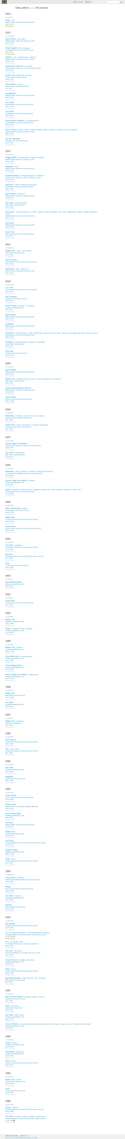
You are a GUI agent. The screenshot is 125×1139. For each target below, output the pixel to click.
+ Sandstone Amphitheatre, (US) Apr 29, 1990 (14, 1054)
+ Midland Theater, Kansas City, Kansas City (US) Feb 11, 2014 (19, 22)
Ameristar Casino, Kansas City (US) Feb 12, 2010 (16, 353)
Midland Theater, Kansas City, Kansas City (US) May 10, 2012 (19, 225)
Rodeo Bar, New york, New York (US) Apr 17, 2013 (16, 141)
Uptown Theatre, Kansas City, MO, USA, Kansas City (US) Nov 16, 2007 (23, 445)
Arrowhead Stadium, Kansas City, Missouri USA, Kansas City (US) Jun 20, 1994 (25, 843)
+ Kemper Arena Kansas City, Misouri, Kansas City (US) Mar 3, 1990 (21, 1063)
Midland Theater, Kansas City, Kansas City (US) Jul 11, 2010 (19, 326)
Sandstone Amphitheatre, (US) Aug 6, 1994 (14, 815)
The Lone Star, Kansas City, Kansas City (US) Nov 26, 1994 (19, 797)
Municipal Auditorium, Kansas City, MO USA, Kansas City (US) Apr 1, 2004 (24, 556)
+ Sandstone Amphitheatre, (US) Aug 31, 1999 (14, 649)
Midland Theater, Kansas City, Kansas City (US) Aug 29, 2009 (19, 372)
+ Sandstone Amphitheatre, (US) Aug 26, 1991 (14, 1017)
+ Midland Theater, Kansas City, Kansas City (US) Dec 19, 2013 (19, 41)
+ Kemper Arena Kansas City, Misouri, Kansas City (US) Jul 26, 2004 (21, 547)
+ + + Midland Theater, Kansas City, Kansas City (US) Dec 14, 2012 (24, 159)
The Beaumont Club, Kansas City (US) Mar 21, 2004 (17, 565)
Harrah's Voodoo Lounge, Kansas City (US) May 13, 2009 (18, 399)
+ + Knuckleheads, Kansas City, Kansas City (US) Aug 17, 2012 (21, 186)
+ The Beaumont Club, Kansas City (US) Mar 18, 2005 (17, 510)
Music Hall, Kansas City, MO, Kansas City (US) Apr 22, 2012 (19, 234)
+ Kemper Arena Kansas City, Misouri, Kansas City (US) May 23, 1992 (21, 971)
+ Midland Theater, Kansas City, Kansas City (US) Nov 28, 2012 (19, 168)
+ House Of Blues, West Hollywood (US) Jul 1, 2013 (17, 86)
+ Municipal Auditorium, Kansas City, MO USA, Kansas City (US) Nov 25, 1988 (24, 1109)
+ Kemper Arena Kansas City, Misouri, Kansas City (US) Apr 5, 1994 (21, 861)
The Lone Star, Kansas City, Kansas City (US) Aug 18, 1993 (19, 888)
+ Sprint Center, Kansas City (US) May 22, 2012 (16, 205)
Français (27, 1135)
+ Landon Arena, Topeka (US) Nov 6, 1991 (13, 1008)
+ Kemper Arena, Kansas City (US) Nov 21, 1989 (15, 1081)
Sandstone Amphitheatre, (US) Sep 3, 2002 (14, 584)
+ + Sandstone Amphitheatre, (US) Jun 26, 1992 (19, 962)
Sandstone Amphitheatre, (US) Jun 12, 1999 (14, 667)
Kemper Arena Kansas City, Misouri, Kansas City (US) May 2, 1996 (21, 742)
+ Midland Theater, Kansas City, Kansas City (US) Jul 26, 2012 (19, 196)
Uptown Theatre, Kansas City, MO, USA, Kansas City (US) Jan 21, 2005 (23, 528)
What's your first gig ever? (26, 1137)
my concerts (78, 2)
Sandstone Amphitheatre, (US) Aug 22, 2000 (14, 621)
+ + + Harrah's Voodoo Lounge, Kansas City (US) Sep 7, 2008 (24, 418)
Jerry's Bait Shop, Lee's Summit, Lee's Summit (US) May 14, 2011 (21, 262)
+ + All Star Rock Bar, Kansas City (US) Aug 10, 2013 (18, 77)
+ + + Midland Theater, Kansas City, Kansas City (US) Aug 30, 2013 (20, 59)
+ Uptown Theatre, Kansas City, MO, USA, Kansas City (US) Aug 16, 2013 (23, 68)
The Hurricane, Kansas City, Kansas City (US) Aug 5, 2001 (19, 603)
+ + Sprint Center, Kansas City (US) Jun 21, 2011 (18, 253)
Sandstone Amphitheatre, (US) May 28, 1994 (14, 852)
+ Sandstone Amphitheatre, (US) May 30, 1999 (21, 676)
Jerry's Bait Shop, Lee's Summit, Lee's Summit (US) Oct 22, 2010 (21, 289)
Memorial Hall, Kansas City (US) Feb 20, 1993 (15, 907)
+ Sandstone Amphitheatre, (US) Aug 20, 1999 (18, 658)
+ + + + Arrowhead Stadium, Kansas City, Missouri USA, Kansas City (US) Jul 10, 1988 (25, 1118)
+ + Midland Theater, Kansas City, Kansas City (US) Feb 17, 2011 (19, 271)
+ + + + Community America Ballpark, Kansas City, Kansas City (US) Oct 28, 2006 (29, 473)
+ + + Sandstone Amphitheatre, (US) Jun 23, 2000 (18, 630)
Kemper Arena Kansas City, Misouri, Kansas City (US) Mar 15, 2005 (21, 519)
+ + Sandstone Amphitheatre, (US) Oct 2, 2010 (19, 308)
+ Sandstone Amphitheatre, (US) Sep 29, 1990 (14, 1044)
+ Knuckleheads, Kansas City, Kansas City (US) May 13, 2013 (22, 122)
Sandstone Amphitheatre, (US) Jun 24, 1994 (14, 833)
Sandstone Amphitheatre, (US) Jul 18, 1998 (14, 704)
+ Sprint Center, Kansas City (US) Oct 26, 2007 (15, 454)
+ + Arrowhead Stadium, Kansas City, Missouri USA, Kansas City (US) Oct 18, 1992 (27, 934)
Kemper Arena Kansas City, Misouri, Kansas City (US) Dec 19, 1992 (21, 925)
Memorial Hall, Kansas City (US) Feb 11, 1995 (15, 778)
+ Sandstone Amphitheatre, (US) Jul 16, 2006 (20, 482)
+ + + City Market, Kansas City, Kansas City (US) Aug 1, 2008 (26, 427)
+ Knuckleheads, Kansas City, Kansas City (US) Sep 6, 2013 (19, 50)
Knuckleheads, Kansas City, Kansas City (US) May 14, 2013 (19, 104)
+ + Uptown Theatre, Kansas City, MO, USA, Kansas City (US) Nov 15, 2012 (24, 177)
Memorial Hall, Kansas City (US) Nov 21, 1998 (15, 695)
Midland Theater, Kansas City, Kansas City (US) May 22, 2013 (19, 95)
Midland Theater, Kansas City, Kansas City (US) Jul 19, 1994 (19, 824)
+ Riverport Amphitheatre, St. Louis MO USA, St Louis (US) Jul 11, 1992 (22, 953)
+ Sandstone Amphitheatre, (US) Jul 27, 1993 (14, 898)
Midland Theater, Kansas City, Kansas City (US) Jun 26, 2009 (19, 390)
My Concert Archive (4, 2)
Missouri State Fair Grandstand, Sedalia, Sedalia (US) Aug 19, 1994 (21, 806)
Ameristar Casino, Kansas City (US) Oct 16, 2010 (16, 298)
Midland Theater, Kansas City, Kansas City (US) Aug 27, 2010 (19, 317)
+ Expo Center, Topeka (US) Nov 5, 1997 (14, 723)
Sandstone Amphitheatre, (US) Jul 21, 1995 (14, 769)
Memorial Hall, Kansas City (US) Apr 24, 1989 (15, 1090)
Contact (35, 1137)
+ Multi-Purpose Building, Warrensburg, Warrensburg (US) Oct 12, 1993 (22, 879)
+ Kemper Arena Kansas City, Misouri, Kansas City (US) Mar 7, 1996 (21, 751)
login (88, 2)
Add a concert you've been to (12, 1137)
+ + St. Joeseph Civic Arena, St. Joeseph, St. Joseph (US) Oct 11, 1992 (21, 944)
